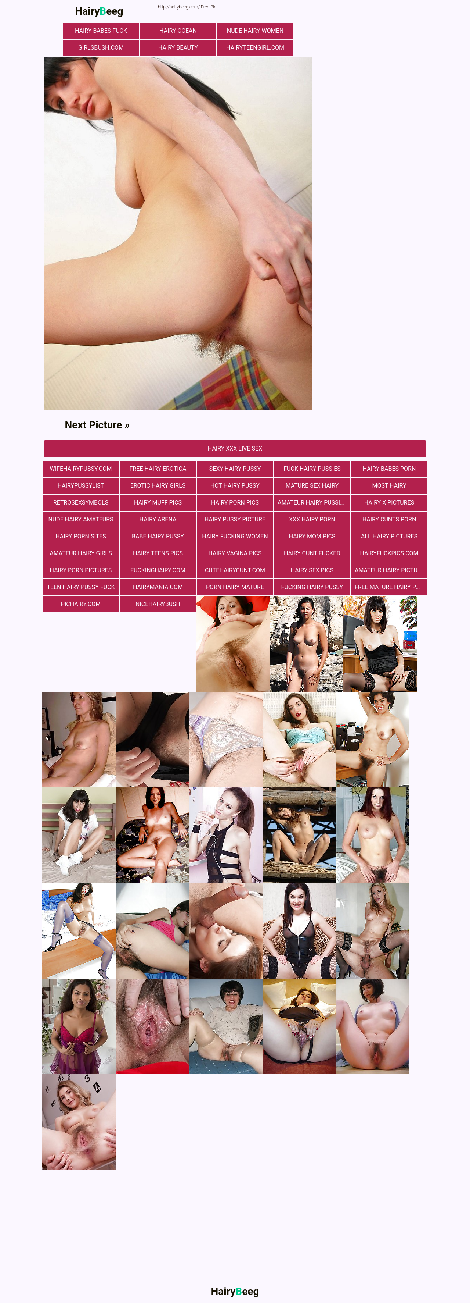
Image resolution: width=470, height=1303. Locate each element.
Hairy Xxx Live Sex (235, 448)
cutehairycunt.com (235, 570)
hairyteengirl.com (255, 47)
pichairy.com (81, 604)
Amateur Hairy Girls (81, 553)
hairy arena (158, 519)
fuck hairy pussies (311, 468)
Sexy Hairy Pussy (235, 468)
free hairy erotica (158, 468)
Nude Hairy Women (255, 30)
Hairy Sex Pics (312, 570)
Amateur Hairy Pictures (391, 570)
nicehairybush (157, 604)
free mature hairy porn (391, 587)
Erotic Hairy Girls (158, 485)
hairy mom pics (312, 536)
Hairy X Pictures (389, 502)
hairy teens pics (158, 553)
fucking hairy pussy (312, 587)
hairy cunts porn (389, 519)
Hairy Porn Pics (235, 502)
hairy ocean (178, 30)
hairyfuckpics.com (389, 553)
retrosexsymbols (80, 502)
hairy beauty (178, 47)
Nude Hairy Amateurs (80, 519)
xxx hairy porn (312, 519)
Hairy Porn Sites (80, 536)
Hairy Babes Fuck (101, 30)
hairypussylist (81, 485)
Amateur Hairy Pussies (312, 502)
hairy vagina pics (235, 553)
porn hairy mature (235, 587)
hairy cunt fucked (312, 553)
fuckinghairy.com (157, 570)
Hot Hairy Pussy (235, 485)
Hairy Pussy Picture (235, 519)
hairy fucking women (235, 536)
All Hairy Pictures (389, 536)
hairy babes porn (389, 468)
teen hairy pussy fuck (81, 587)
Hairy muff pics (158, 502)
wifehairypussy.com (81, 468)
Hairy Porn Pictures (81, 570)
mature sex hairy (312, 485)
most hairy (389, 485)
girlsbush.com (101, 47)
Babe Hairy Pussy (158, 536)
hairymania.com (158, 587)
